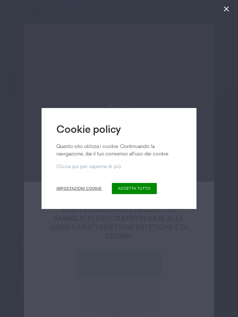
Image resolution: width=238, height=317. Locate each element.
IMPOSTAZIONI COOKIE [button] (79, 188)
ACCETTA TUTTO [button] (134, 188)
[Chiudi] (227, 10)
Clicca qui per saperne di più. (89, 166)
